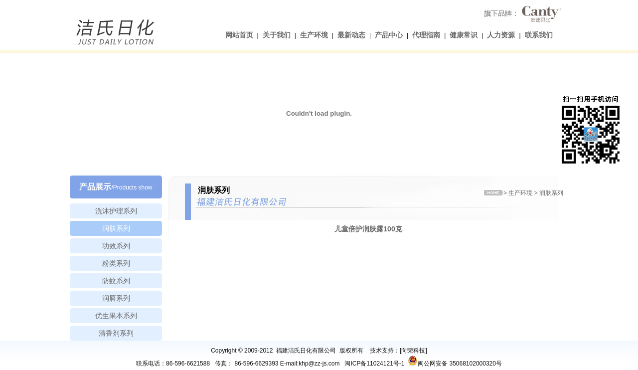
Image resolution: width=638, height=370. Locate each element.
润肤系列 (116, 228)
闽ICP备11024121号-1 (374, 363)
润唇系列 (116, 298)
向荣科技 (413, 350)
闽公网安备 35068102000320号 (455, 361)
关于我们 (277, 35)
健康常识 (464, 35)
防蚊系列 (116, 281)
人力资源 (501, 35)
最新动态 (351, 35)
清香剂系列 (116, 333)
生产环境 (314, 35)
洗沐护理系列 (116, 211)
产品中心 (389, 35)
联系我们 (539, 35)
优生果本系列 (116, 316)
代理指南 (426, 35)
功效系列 (116, 246)
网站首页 (239, 35)
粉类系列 (116, 263)
